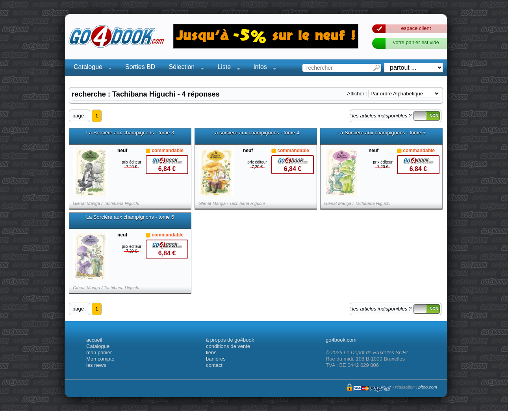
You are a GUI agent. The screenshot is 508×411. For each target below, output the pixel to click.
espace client (416, 28)
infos (262, 68)
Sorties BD (140, 66)
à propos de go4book (230, 340)
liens (211, 352)
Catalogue (90, 68)
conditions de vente (228, 346)
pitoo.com (427, 387)
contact (214, 365)
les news (96, 365)
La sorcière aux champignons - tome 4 (255, 133)
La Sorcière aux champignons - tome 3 (130, 133)
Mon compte (100, 359)
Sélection (184, 68)
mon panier (99, 352)
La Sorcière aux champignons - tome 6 (130, 217)
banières (216, 359)
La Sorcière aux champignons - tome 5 (381, 133)
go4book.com (341, 340)
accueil (94, 340)
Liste (226, 68)
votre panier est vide (416, 42)
